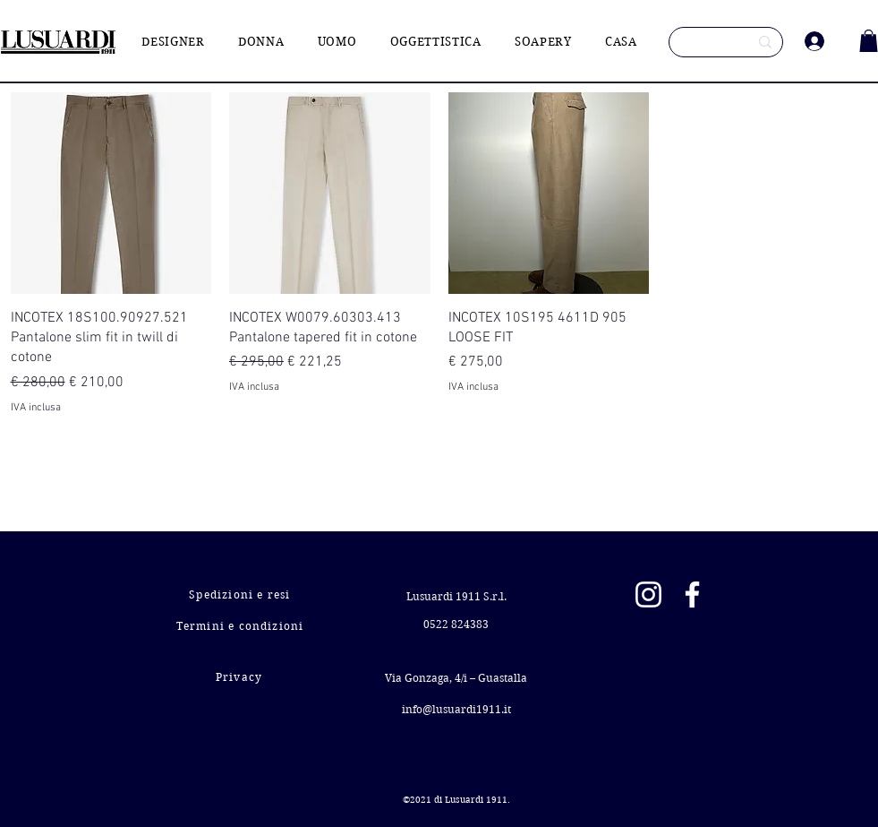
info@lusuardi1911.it (456, 709)
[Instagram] (648, 594)
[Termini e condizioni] (242, 626)
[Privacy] (241, 677)
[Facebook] (692, 594)
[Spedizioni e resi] (242, 594)
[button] (868, 41)
